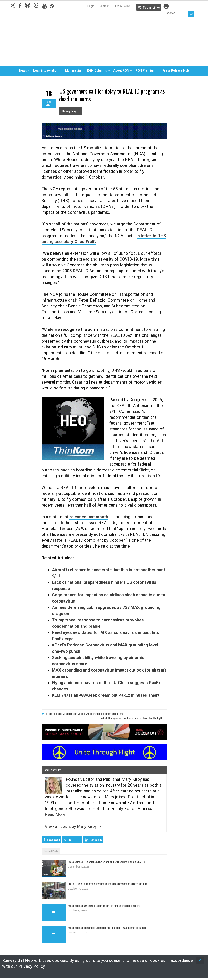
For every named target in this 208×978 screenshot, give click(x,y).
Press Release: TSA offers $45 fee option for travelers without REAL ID (110, 861)
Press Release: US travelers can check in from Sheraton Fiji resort (107, 905)
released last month (88, 516)
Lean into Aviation (45, 70)
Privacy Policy (122, 6)
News (23, 70)
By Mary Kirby (70, 111)
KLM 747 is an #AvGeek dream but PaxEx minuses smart (105, 695)
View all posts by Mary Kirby (73, 826)
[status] (200, 960)
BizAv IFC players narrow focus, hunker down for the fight (131, 718)
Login (90, 6)
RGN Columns (97, 70)
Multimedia (73, 70)
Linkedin (96, 839)
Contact (104, 6)
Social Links (151, 7)
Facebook (53, 839)
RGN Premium (145, 70)
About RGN (121, 70)
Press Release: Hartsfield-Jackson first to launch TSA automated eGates (111, 927)
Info (166, 6)
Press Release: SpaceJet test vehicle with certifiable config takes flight (84, 713)
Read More (55, 814)
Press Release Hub (175, 70)
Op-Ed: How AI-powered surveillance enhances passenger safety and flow (111, 883)
